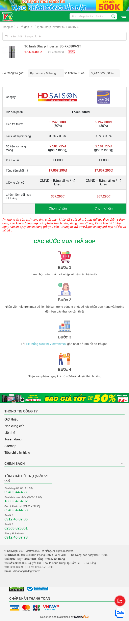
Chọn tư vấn (58, 208)
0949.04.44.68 (16, 510)
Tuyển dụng (13, 439)
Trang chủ (8, 27)
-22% (71, 52)
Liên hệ (9, 432)
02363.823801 (16, 528)
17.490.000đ (33, 52)
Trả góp (24, 27)
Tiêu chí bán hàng (17, 452)
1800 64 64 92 (16, 501)
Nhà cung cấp (14, 426)
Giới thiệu (11, 419)
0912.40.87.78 (16, 537)
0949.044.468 (15, 492)
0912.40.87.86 (16, 519)
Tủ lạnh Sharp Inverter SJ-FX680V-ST (57, 27)
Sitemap (10, 446)
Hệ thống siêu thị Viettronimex (46, 343)
